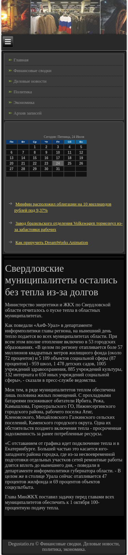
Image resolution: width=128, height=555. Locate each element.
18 (69, 158)
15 (35, 158)
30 (46, 169)
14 (23, 158)
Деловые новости (30, 81)
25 (69, 163)
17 (58, 158)
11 (69, 152)
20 (11, 163)
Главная (21, 59)
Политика (23, 91)
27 (11, 169)
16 (46, 158)
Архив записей (28, 113)
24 (58, 163)
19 (81, 158)
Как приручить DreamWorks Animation (51, 242)
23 (46, 163)
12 (81, 152)
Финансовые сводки (33, 70)
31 (58, 169)
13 (11, 158)
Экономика (24, 102)
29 (35, 169)
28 (23, 169)
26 (81, 163)
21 (23, 163)
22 (35, 163)
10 (58, 152)
